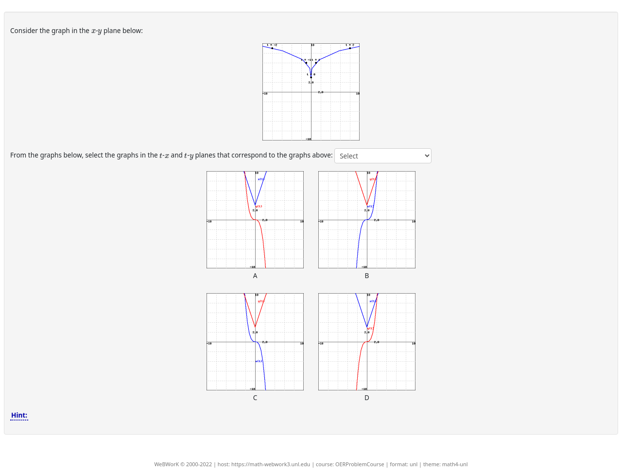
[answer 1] (383, 155)
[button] (311, 91)
